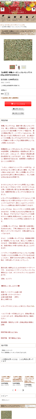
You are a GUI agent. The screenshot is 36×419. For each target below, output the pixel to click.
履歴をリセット (30, 406)
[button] (2, 9)
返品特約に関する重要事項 (9, 98)
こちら (32, 306)
